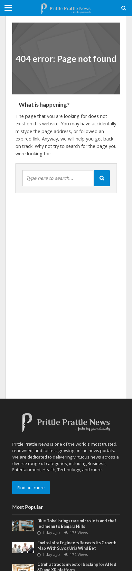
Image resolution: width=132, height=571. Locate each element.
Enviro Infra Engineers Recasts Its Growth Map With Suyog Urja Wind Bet (76, 545)
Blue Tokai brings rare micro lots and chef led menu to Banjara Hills (76, 523)
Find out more (31, 487)
